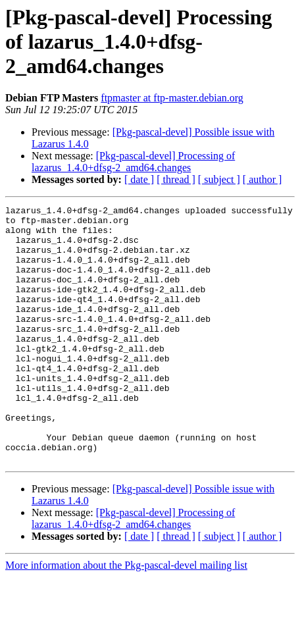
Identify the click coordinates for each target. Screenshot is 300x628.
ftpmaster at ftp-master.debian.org (172, 97)
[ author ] (262, 179)
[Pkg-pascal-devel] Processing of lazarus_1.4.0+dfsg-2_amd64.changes (133, 161)
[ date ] (139, 179)
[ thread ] (176, 179)
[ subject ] (219, 179)
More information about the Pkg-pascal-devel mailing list (126, 616)
